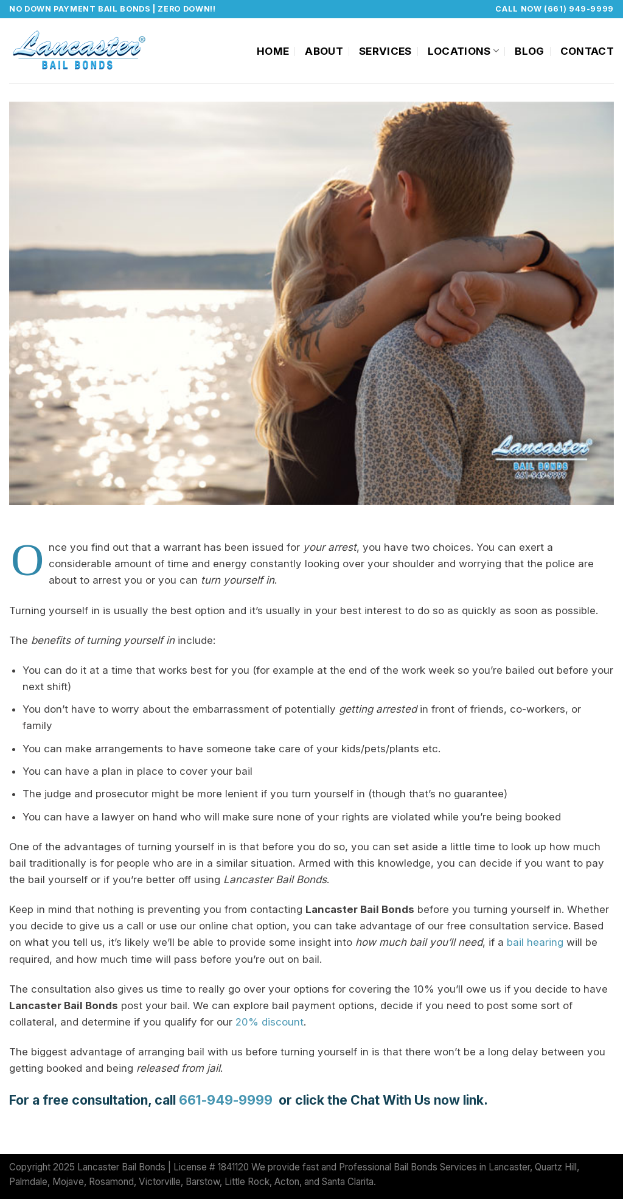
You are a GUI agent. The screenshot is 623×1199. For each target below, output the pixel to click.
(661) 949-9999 (579, 8)
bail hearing (535, 942)
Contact (587, 51)
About (324, 51)
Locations (463, 51)
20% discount (269, 1022)
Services (385, 51)
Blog (529, 51)
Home (273, 51)
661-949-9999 (227, 1100)
